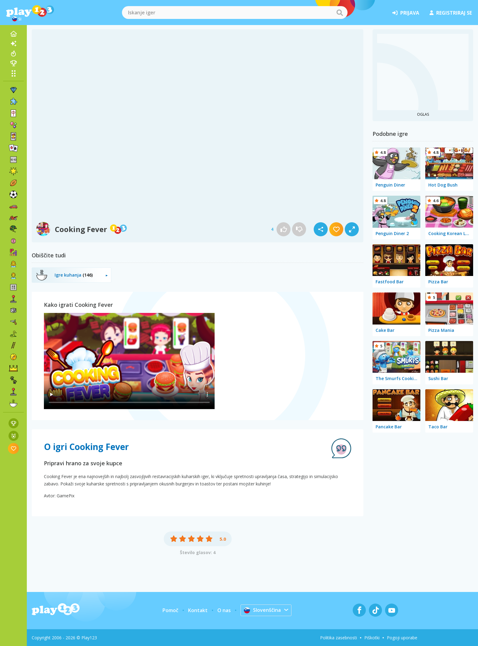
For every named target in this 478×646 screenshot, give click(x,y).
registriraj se (451, 12)
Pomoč (170, 610)
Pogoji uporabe (402, 638)
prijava (405, 12)
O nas (224, 610)
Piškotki (372, 638)
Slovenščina (262, 610)
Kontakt (198, 610)
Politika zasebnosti (338, 638)
